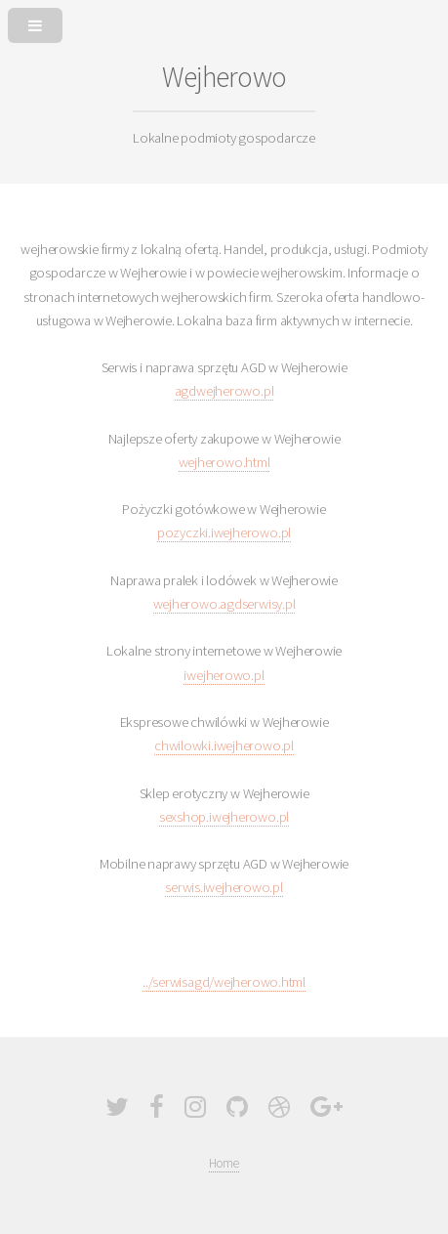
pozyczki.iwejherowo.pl (224, 532)
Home (223, 1163)
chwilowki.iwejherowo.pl (224, 745)
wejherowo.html (224, 462)
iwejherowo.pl (223, 675)
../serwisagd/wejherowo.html (224, 982)
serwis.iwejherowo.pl (224, 887)
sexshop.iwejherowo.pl (224, 817)
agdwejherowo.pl (224, 391)
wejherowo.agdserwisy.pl (224, 604)
